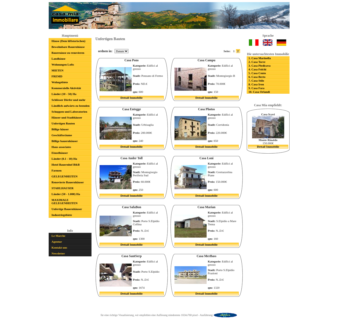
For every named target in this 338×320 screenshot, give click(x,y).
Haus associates (61, 146)
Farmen (57, 170)
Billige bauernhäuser (65, 141)
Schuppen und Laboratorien (69, 111)
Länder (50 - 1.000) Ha (66, 194)
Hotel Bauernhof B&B (66, 164)
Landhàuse (59, 58)
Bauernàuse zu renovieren (68, 52)
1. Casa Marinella (260, 58)
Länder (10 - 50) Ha (64, 94)
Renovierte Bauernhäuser (68, 182)
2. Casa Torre (257, 61)
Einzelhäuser (60, 152)
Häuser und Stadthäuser (67, 117)
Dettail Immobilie (131, 97)
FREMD (57, 76)
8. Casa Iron (256, 84)
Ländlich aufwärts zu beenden (71, 105)
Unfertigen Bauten (63, 123)
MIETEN (58, 70)
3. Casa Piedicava (260, 65)
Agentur (57, 241)
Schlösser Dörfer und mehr (69, 99)
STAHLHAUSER (63, 188)
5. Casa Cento (257, 73)
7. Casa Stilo (256, 80)
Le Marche (58, 235)
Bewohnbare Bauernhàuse (68, 46)
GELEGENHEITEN (65, 176)
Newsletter (58, 253)
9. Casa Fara (257, 88)
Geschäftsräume (62, 135)
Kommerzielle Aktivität (66, 88)
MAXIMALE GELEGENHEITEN (65, 201)
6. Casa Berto (257, 76)
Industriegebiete (62, 214)
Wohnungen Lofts (63, 64)
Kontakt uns (59, 247)
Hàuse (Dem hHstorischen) (69, 41)
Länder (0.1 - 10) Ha (64, 158)
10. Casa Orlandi (259, 91)
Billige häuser (60, 129)
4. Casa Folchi (257, 69)
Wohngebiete (60, 82)
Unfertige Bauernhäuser (67, 209)
